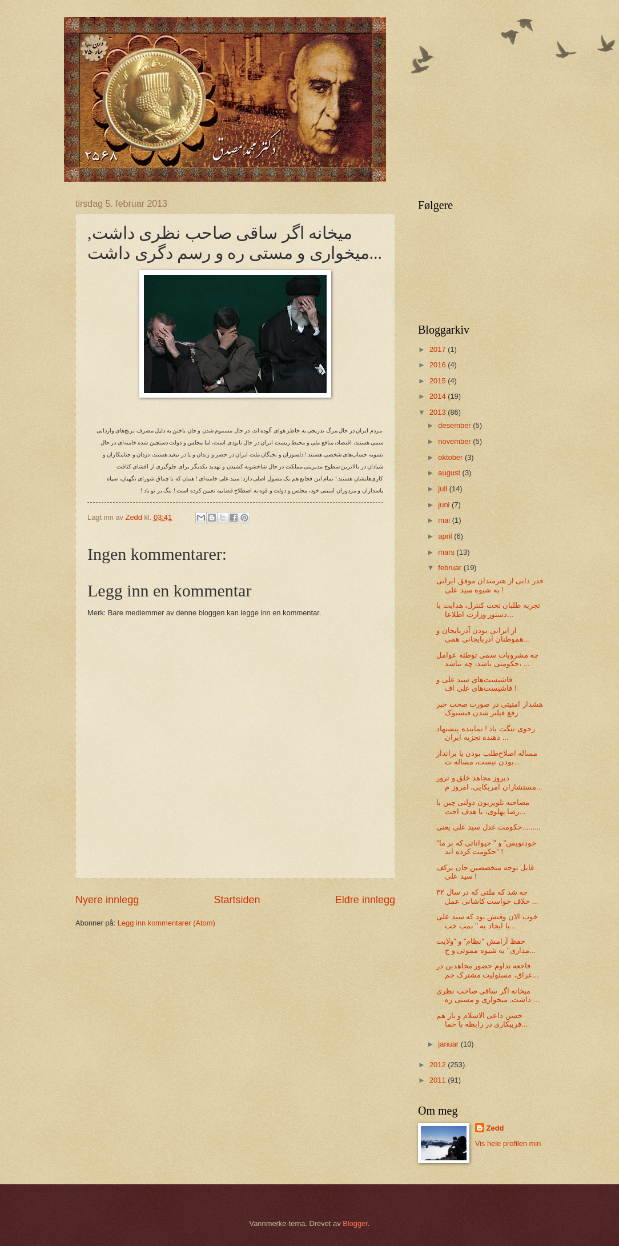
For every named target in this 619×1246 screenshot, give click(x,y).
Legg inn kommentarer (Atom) (166, 923)
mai (445, 520)
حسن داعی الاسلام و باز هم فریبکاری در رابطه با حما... (482, 1019)
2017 (438, 349)
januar (449, 1044)
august (450, 472)
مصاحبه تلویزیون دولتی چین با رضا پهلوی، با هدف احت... (482, 806)
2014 (438, 396)
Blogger (355, 1223)
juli (443, 488)
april (446, 536)
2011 (438, 1080)
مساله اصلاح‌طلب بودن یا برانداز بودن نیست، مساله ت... (486, 757)
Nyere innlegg (107, 900)
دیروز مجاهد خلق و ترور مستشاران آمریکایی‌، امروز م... (489, 782)
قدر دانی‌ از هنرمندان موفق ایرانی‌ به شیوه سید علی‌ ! (489, 585)
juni (445, 504)
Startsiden (237, 900)
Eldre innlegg (365, 900)
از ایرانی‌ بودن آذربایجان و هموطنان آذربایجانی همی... (483, 634)
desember (455, 425)
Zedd (495, 1128)
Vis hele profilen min (508, 1143)
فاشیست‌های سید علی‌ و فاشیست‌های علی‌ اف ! (476, 683)
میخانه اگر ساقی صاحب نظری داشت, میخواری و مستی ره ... (487, 995)
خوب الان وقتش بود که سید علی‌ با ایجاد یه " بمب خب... (486, 921)
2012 (438, 1064)
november (455, 441)
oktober (451, 457)
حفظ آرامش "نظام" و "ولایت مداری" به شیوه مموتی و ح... (485, 945)
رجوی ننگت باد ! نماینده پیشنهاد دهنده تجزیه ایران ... (485, 733)
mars (447, 552)
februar (450, 567)
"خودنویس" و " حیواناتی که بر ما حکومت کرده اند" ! (486, 847)
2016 (438, 364)
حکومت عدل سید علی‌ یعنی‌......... (488, 827)
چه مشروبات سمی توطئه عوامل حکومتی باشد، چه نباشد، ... (487, 659)
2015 (438, 380)
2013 (438, 412)
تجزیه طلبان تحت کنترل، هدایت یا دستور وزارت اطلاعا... (488, 609)
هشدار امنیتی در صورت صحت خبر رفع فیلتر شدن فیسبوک (489, 708)
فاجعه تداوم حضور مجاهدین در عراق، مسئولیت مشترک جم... (487, 970)
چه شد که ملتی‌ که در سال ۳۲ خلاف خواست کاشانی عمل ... (487, 896)
